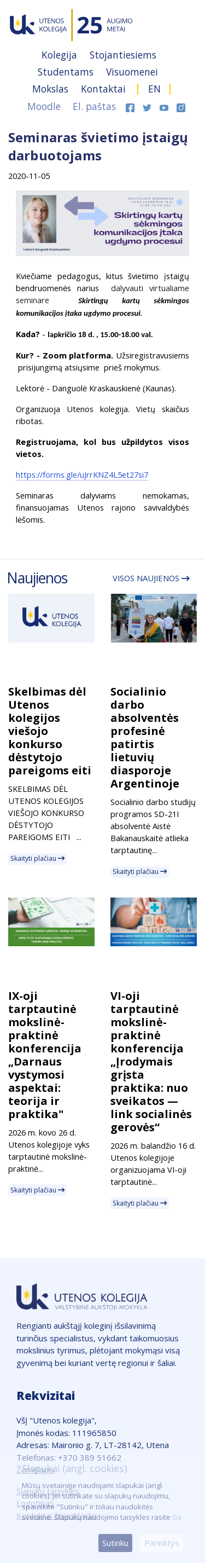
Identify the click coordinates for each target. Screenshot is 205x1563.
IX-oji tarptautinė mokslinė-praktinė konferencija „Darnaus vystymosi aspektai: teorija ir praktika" (44, 1054)
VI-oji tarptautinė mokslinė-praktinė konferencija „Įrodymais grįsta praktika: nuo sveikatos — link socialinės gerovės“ (151, 1061)
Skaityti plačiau (37, 858)
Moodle (44, 106)
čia (176, 1517)
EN (154, 88)
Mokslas (51, 88)
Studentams (67, 71)
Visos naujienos (151, 577)
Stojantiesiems (123, 54)
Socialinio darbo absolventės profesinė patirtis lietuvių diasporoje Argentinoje (144, 737)
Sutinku (115, 1542)
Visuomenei (132, 71)
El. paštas (94, 106)
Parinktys (161, 1542)
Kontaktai (104, 88)
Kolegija (61, 54)
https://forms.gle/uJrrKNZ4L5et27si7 (82, 474)
